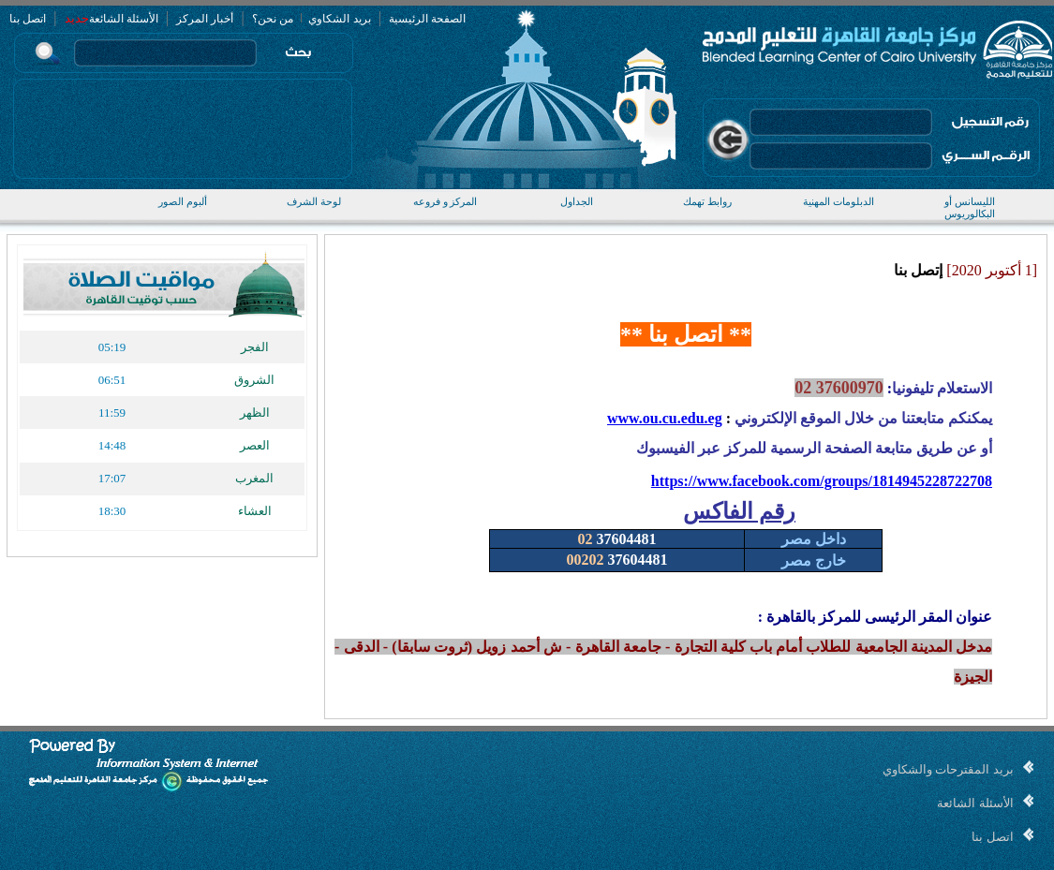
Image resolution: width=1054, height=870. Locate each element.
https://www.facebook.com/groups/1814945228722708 (821, 481)
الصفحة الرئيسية (427, 18)
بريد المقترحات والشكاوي (948, 769)
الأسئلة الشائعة (123, 18)
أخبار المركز (204, 18)
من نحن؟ (272, 18)
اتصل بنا (27, 18)
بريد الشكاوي (338, 18)
